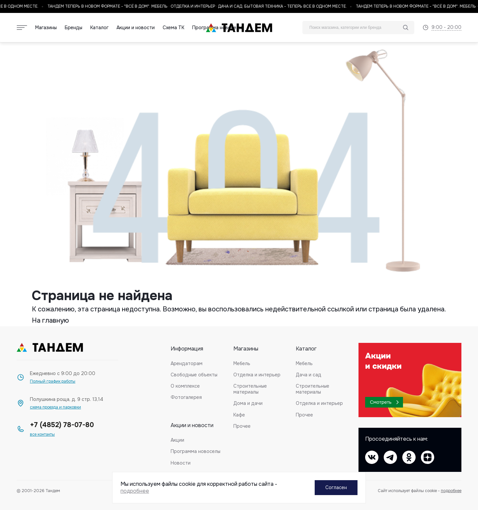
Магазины (46, 28)
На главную (50, 320)
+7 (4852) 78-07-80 (62, 425)
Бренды (73, 28)
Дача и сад (308, 375)
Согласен (336, 487)
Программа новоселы (195, 451)
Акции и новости (136, 28)
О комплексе (185, 386)
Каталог (99, 28)
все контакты (42, 434)
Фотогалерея (186, 397)
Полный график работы (52, 381)
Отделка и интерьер (256, 375)
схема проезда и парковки (55, 407)
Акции (177, 440)
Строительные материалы (250, 389)
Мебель (241, 363)
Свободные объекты (194, 375)
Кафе (239, 415)
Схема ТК (173, 28)
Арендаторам (186, 363)
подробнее (451, 490)
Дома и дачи (248, 403)
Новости (181, 463)
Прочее (242, 426)
